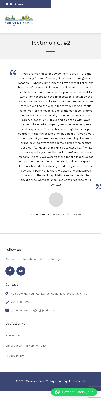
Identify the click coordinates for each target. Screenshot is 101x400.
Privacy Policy (14, 355)
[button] (74, 392)
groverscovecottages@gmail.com (33, 310)
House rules (13, 335)
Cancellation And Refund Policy (26, 345)
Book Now (14, 3)
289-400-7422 (20, 302)
